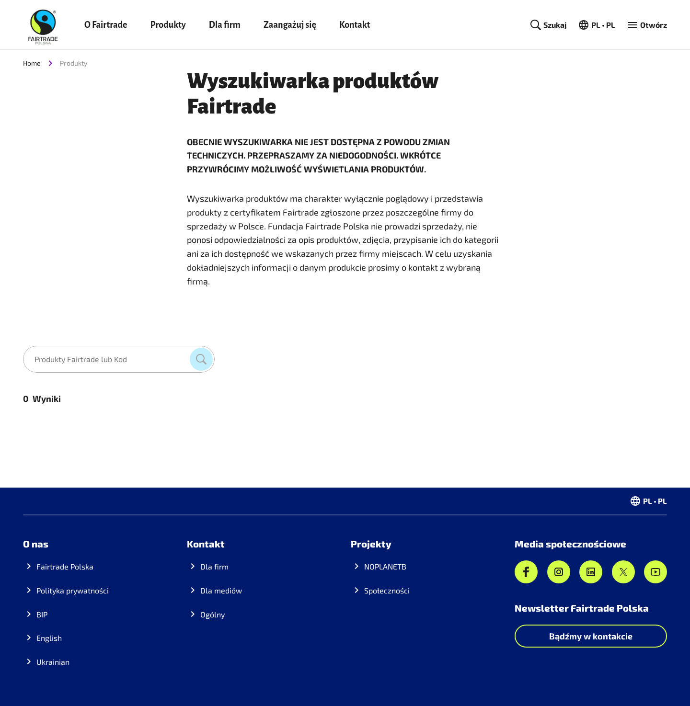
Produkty (167, 25)
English (49, 637)
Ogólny (212, 614)
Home (32, 63)
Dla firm (225, 25)
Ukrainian (52, 661)
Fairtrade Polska (64, 566)
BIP (41, 614)
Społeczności (387, 590)
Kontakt (354, 25)
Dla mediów (221, 590)
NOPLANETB (385, 566)
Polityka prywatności (72, 590)
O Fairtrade (105, 25)
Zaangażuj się (290, 25)
